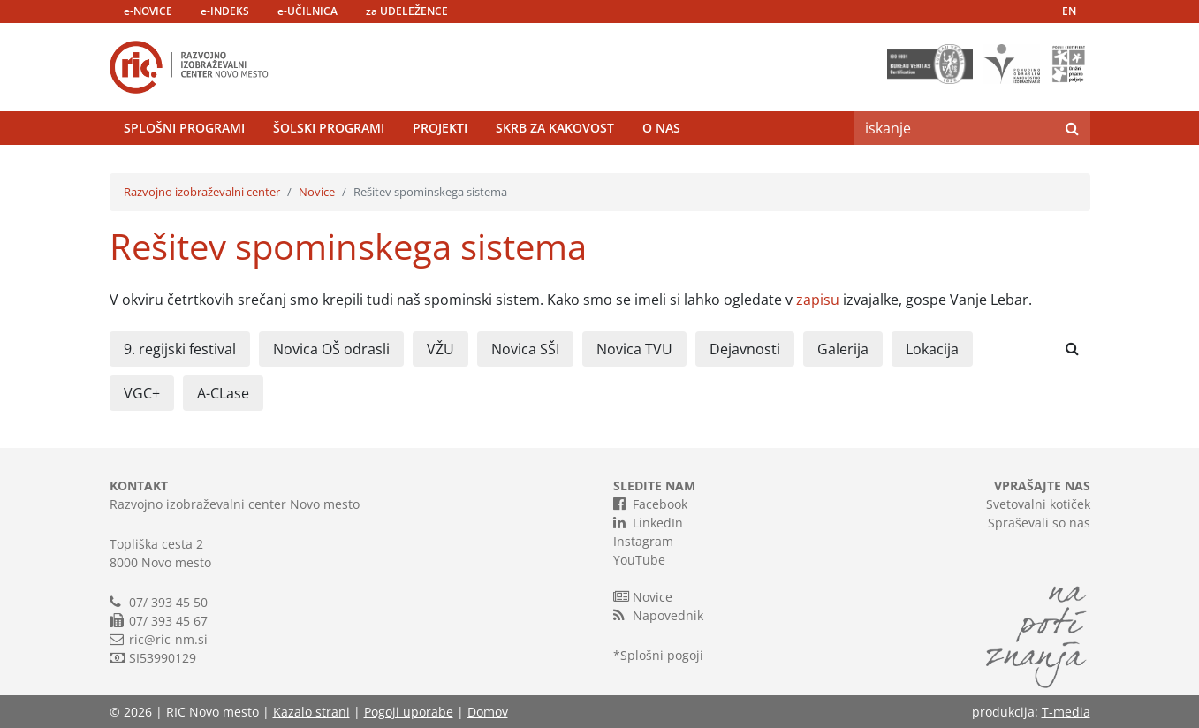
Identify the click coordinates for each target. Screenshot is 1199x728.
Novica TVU (634, 349)
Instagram (643, 541)
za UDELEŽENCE (407, 11)
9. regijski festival (180, 349)
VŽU (440, 349)
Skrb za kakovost (555, 127)
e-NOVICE (148, 11)
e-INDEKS (225, 11)
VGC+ (142, 393)
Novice (317, 192)
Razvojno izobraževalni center (202, 192)
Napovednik (658, 615)
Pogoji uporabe (408, 711)
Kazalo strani (311, 711)
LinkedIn (648, 522)
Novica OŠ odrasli (331, 349)
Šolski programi (328, 127)
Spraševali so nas (1039, 522)
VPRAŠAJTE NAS (1042, 485)
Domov (487, 711)
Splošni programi (184, 127)
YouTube (639, 559)
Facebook (650, 503)
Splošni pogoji (661, 655)
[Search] (954, 128)
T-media (1066, 711)
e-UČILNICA (307, 11)
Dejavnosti (745, 349)
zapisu (817, 299)
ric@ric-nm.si (168, 639)
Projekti (440, 127)
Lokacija (932, 349)
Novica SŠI (525, 349)
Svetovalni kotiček (1038, 504)
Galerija (843, 349)
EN (1069, 11)
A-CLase (223, 393)
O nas (661, 127)
